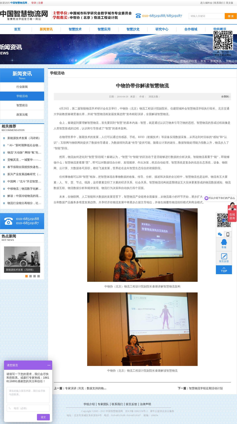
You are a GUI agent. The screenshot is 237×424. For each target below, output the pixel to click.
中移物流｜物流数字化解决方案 (24, 188)
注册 (40, 2)
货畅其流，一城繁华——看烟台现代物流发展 (24, 159)
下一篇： (200, 388)
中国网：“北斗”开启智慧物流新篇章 (24, 181)
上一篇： (86, 388)
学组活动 (231, 61)
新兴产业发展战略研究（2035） (24, 174)
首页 (17, 29)
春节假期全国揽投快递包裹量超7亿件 (24, 167)
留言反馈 (131, 404)
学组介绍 (89, 404)
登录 (33, 2)
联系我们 (117, 404)
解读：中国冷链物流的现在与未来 (24, 195)
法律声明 (145, 404)
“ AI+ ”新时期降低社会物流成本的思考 (24, 145)
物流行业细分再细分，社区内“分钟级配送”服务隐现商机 (24, 203)
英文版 (229, 2)
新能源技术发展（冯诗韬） (24, 138)
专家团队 (103, 404)
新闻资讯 (216, 61)
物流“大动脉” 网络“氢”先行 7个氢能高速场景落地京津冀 (24, 152)
